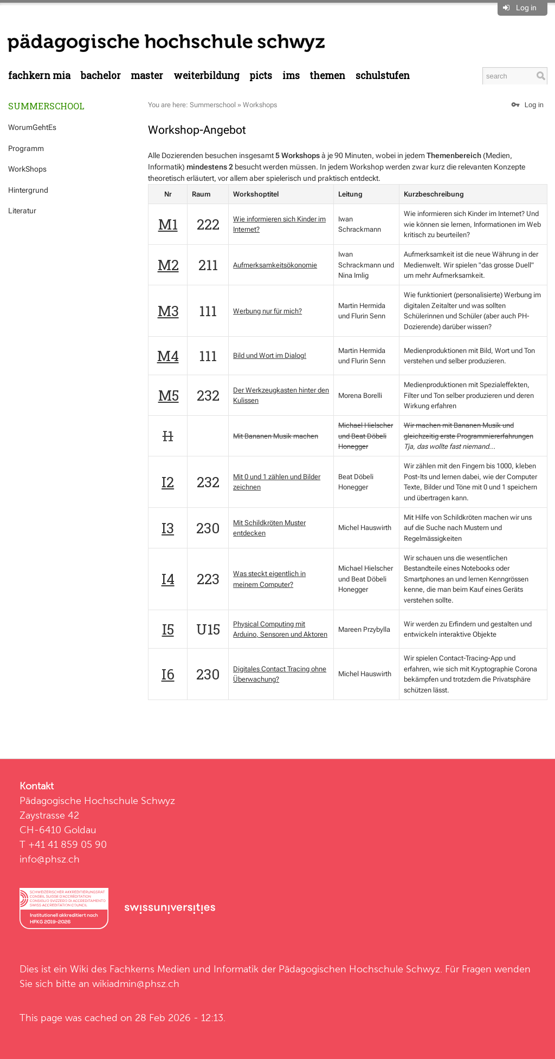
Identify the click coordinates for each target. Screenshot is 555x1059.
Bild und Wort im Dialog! (269, 355)
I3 (168, 528)
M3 (168, 311)
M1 (168, 224)
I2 (168, 482)
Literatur (22, 210)
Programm (26, 148)
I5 (168, 629)
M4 (168, 356)
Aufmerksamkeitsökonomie (275, 265)
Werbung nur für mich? (267, 311)
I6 (168, 674)
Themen (327, 75)
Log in (526, 7)
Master (147, 75)
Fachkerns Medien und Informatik (184, 969)
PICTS (260, 75)
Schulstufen (383, 75)
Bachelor (101, 75)
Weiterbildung (206, 75)
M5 (168, 395)
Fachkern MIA (39, 75)
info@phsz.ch (50, 859)
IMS (291, 75)
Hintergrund (28, 190)
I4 (168, 579)
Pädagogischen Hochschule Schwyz (359, 969)
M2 (168, 265)
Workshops (260, 105)
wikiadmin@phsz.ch (135, 983)
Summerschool (46, 106)
